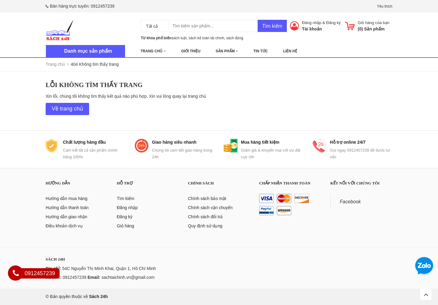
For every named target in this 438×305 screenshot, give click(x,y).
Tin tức (260, 51)
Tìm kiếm (272, 26)
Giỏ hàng (125, 225)
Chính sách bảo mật (207, 198)
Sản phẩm (227, 51)
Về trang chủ (67, 109)
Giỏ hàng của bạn (373, 22)
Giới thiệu (190, 51)
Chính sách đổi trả (205, 216)
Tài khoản (312, 28)
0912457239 (103, 6)
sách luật (179, 38)
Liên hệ (290, 51)
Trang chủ (153, 51)
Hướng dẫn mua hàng (66, 198)
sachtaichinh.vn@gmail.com (128, 277)
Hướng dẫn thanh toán (67, 207)
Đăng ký (333, 22)
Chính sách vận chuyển (210, 207)
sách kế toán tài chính (206, 38)
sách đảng (234, 38)
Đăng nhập (311, 22)
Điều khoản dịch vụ (64, 225)
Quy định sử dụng (205, 225)
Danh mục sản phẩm (88, 51)
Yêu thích (384, 6)
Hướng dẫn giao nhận (66, 216)
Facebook (350, 201)
